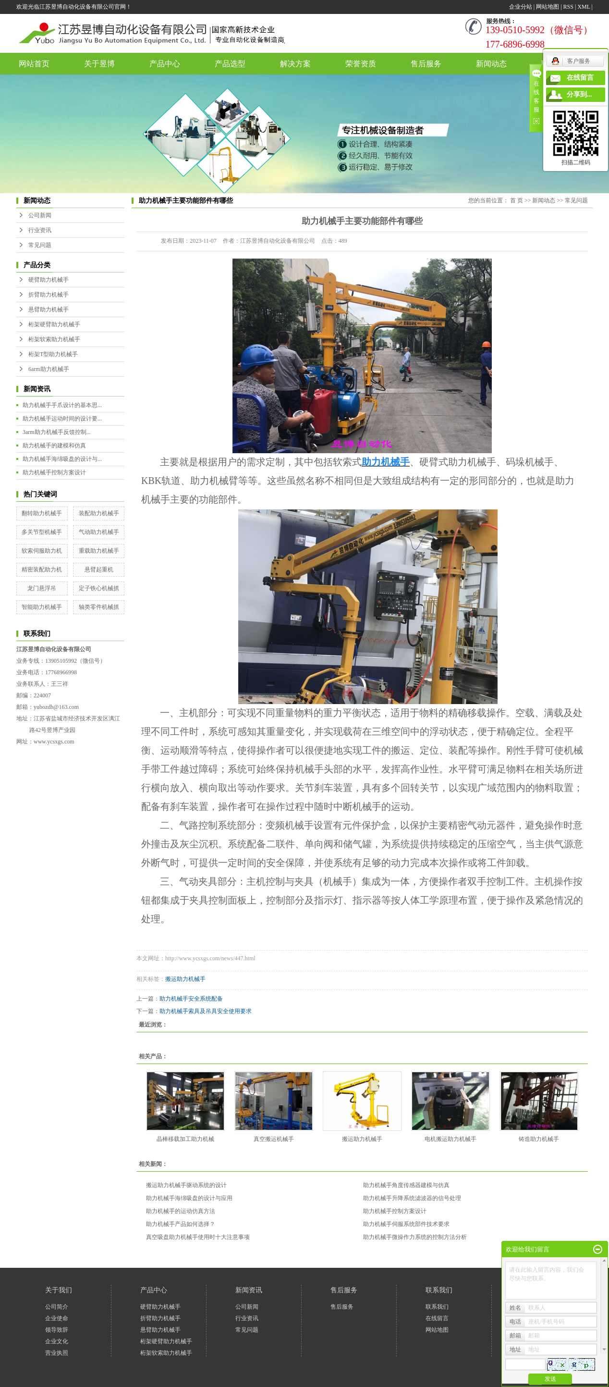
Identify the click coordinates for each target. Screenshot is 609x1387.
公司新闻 (39, 215)
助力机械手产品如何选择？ (180, 1224)
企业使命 (56, 1318)
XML (583, 6)
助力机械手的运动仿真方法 (180, 1211)
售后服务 (426, 64)
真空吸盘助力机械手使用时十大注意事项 (198, 1237)
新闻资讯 (248, 1290)
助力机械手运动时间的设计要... (62, 418)
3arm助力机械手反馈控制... (57, 432)
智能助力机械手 (42, 607)
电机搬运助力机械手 (450, 1139)
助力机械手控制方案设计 (54, 472)
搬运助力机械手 (185, 979)
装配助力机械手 (99, 513)
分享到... (579, 94)
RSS (568, 6)
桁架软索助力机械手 (54, 339)
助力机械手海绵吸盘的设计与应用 (189, 1198)
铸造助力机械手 (539, 1139)
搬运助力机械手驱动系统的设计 (186, 1185)
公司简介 (56, 1306)
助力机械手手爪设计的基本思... (62, 405)
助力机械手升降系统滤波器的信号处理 (412, 1198)
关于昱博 (99, 64)
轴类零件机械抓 (99, 607)
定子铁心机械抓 (99, 588)
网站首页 (34, 64)
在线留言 (437, 1318)
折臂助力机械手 (48, 294)
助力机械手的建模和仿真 (54, 445)
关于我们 (58, 1290)
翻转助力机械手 (42, 513)
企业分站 (520, 6)
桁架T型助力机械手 (53, 354)
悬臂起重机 (99, 569)
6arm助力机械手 (48, 369)
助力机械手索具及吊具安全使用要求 (205, 1011)
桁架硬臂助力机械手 (54, 324)
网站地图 (547, 6)
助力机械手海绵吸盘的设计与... (62, 459)
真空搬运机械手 (274, 1139)
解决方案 (295, 64)
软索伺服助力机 (42, 550)
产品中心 (164, 64)
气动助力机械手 (99, 532)
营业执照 (56, 1353)
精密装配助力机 (42, 569)
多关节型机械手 (42, 532)
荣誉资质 (360, 64)
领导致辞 (56, 1329)
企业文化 (56, 1341)
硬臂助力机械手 (48, 279)
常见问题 (39, 245)
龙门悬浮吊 (41, 588)
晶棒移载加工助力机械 (185, 1139)
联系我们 (439, 1290)
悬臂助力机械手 (48, 309)
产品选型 (230, 64)
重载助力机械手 (99, 550)
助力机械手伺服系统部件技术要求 (406, 1224)
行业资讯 (39, 230)
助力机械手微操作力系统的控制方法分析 (415, 1237)
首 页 (516, 200)
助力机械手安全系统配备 (191, 998)
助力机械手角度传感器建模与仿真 (406, 1185)
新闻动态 (491, 64)
